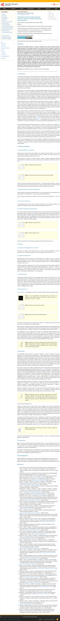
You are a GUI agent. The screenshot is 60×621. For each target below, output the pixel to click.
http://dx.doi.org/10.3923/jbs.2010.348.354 (31, 576)
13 (37, 116)
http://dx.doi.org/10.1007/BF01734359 (43, 593)
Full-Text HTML (51, 14)
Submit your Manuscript (49, 619)
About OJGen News (5, 30)
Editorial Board (4, 18)
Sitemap (31, 616)
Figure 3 (23, 292)
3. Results (20, 244)
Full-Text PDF (51, 13)
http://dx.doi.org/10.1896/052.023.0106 (27, 603)
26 (46, 132)
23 (29, 125)
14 (37, 117)
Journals (13, 8)
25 (45, 132)
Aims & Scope (4, 17)
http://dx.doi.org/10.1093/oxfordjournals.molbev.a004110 (30, 548)
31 (38, 355)
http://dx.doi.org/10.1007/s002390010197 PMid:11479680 (46, 568)
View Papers (4, 15)
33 (37, 424)
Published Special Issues (6, 37)
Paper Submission (5, 23)
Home (4, 8)
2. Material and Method (23, 146)
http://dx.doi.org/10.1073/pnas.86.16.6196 (33, 582)
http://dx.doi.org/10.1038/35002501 (38, 480)
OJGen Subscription (5, 24)
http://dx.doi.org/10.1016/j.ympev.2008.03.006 (31, 529)
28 (32, 213)
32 (58, 382)
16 (39, 117)
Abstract (50, 11)
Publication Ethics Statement (7, 29)
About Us (48, 8)
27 (24, 140)
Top (2, 42)
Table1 (38, 156)
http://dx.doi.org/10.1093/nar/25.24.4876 (44, 586)
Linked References (51, 17)
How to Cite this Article (52, 19)
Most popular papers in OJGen (7, 27)
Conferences (30, 8)
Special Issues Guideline (6, 38)
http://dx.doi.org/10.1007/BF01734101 (27, 508)
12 (25, 113)
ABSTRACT (20, 44)
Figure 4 (43, 369)
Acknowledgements (22, 455)
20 (52, 124)
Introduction (3, 45)
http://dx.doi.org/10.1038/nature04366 (38, 477)
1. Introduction (21, 73)
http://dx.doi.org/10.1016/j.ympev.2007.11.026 (28, 538)
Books (21, 8)
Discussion (3, 52)
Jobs (56, 8)
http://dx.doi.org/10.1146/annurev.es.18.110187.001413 (30, 512)
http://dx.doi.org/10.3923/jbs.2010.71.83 (38, 534)
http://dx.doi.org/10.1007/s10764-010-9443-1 (38, 494)
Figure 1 (53, 252)
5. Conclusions (21, 440)
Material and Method (5, 47)
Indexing (3, 14)
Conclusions (3, 54)
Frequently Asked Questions (7, 32)
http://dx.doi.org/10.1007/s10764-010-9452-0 (47, 552)
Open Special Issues (5, 35)
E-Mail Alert (4, 619)
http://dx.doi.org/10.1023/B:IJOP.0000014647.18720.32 (31, 491)
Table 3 (54, 196)
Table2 (18, 161)
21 (58, 124)
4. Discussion (21, 351)
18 (59, 120)
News (39, 8)
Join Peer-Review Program (13, 619)
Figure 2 (18, 292)
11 (58, 110)
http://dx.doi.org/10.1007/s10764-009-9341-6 (31, 558)
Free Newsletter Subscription (7, 26)
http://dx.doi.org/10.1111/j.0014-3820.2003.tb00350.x (29, 484)
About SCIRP (28, 616)
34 (20, 411)
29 (38, 217)
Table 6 (53, 268)
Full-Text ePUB (51, 16)
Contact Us (35, 616)
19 (45, 124)
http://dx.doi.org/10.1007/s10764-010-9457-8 (32, 500)
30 (55, 217)
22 (21, 125)
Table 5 (26, 262)
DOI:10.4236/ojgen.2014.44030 (23, 14)
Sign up (40, 619)
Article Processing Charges (6, 21)
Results (2, 50)
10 (56, 110)
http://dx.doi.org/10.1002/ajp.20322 (48, 521)
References (20, 464)
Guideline (3, 20)
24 (56, 128)
